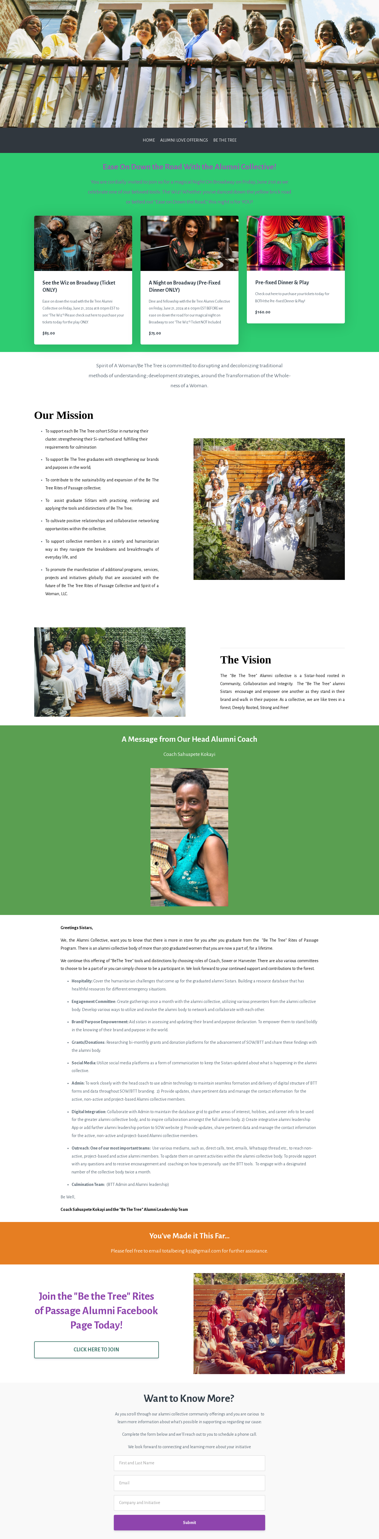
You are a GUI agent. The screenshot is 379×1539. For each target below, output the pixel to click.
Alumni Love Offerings (184, 140)
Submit (189, 1522)
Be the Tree (225, 140)
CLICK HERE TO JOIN (96, 1349)
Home (149, 140)
